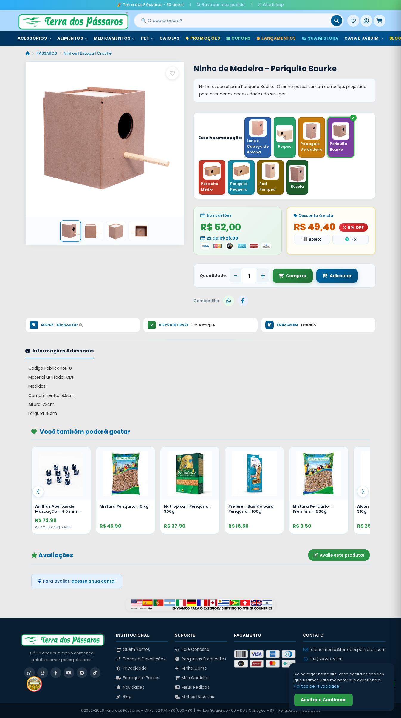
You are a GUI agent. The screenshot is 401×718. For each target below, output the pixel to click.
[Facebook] (55, 672)
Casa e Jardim (363, 38)
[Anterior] (38, 491)
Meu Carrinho (192, 678)
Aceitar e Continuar (323, 700)
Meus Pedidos (192, 687)
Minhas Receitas (194, 696)
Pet (147, 38)
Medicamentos (114, 38)
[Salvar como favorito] (172, 73)
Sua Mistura (320, 38)
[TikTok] (95, 672)
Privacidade (131, 668)
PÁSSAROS (46, 53)
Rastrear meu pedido (221, 4)
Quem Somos (133, 649)
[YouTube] (69, 672)
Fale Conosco (192, 649)
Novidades (130, 687)
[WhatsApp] (29, 672)
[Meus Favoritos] (353, 21)
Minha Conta (191, 668)
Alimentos (72, 38)
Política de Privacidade (316, 686)
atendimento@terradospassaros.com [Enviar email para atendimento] (344, 649)
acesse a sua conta (93, 581)
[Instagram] (42, 672)
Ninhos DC (70, 325)
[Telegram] (82, 672)
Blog (123, 696)
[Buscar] (336, 20)
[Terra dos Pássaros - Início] (73, 20)
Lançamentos (276, 38)
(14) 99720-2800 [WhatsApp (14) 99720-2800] (323, 659)
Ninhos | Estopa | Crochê (88, 53)
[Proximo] (363, 491)
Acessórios (35, 38)
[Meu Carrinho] (379, 21)
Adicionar (337, 276)
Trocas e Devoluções (140, 659)
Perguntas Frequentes (201, 659)
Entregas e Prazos (137, 678)
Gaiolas (169, 38)
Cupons (238, 38)
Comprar (292, 276)
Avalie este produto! (339, 555)
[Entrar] (366, 21)
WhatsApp (271, 4)
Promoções (203, 38)
